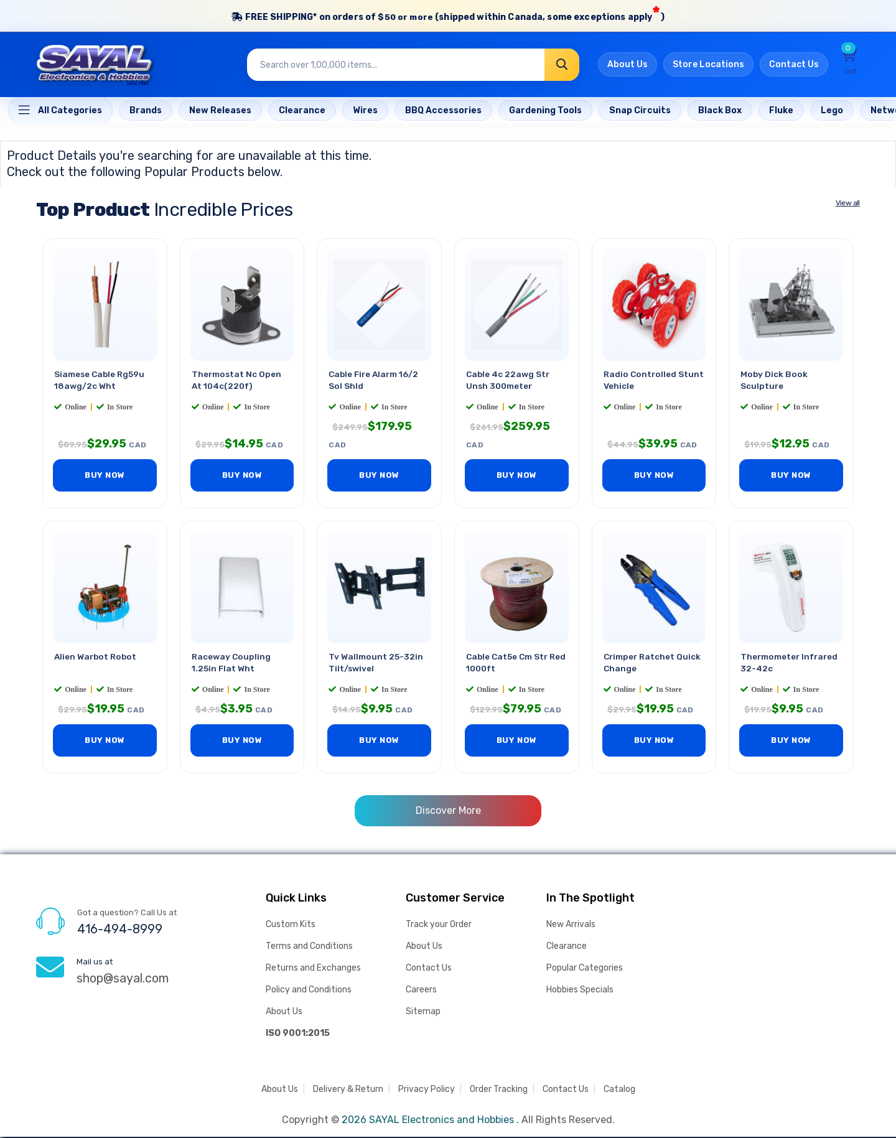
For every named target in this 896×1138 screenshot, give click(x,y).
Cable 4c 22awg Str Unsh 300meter (508, 381)
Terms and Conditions (309, 947)
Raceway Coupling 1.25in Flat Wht (232, 663)
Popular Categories (584, 969)
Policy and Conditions (309, 991)
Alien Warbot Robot (96, 657)
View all (848, 203)
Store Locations (708, 65)
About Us (627, 65)
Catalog (619, 1090)
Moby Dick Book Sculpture (774, 381)
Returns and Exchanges (313, 969)
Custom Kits (290, 925)
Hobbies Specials (580, 991)
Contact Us (794, 65)
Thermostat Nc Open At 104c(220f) (237, 381)
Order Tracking (499, 1090)
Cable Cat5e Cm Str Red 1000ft (508, 663)
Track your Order (439, 925)
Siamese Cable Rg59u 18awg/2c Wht (100, 381)
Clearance (566, 947)
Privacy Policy (426, 1090)
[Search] (561, 65)
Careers (421, 991)
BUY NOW (105, 476)
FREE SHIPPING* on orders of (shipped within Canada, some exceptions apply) (448, 14)
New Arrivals (570, 925)
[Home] (60, 111)
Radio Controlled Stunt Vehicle (641, 381)
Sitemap (423, 1012)
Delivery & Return (348, 1090)
